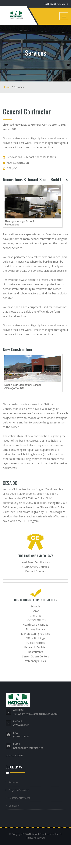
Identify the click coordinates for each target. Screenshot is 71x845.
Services (13, 782)
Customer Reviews (19, 798)
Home (6, 87)
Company (14, 805)
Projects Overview (19, 790)
